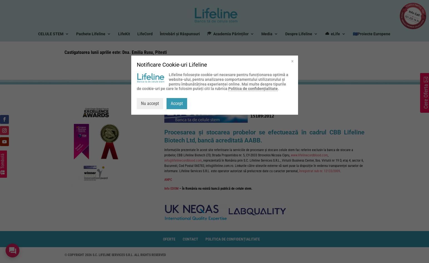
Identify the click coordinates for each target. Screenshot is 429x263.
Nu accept (150, 103)
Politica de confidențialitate (253, 88)
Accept (177, 103)
